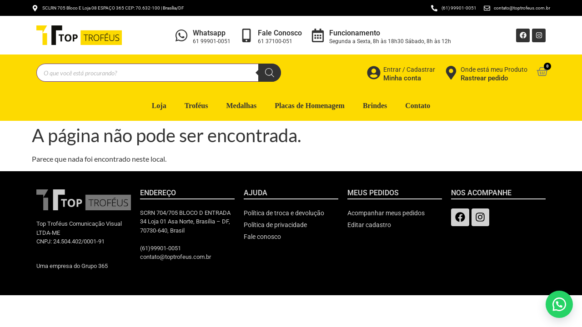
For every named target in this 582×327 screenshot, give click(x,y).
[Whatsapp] (181, 35)
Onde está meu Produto (494, 69)
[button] (559, 304)
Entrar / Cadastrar (409, 69)
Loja (159, 105)
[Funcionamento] (318, 35)
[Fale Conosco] (246, 35)
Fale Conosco (280, 33)
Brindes (375, 105)
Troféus (196, 105)
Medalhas (241, 105)
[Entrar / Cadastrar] (374, 72)
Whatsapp (209, 33)
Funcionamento (354, 33)
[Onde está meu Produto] (451, 72)
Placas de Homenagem (310, 105)
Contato (417, 105)
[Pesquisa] (269, 73)
